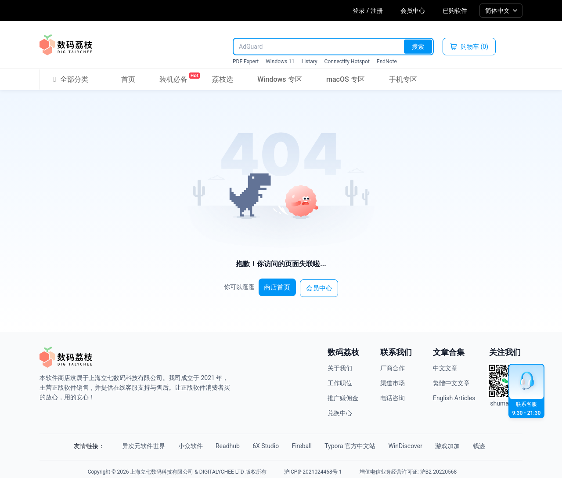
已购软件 (455, 10)
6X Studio (262, 442)
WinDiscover (416, 442)
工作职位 (340, 380)
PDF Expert (246, 61)
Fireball (303, 442)
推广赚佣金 (343, 394)
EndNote (387, 61)
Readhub (220, 442)
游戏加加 (463, 442)
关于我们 (340, 365)
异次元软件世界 (126, 442)
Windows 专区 (279, 79)
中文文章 (445, 365)
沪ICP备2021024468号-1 (313, 467)
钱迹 (499, 442)
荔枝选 (222, 79)
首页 (128, 79)
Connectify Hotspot (347, 61)
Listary (309, 61)
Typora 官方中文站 (356, 442)
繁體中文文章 (451, 380)
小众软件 (178, 442)
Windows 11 (280, 61)
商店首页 (279, 285)
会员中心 (412, 10)
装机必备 (173, 77)
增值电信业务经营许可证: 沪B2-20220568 (408, 467)
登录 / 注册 (368, 10)
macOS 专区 (345, 79)
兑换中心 (340, 409)
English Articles (454, 394)
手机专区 (403, 79)
